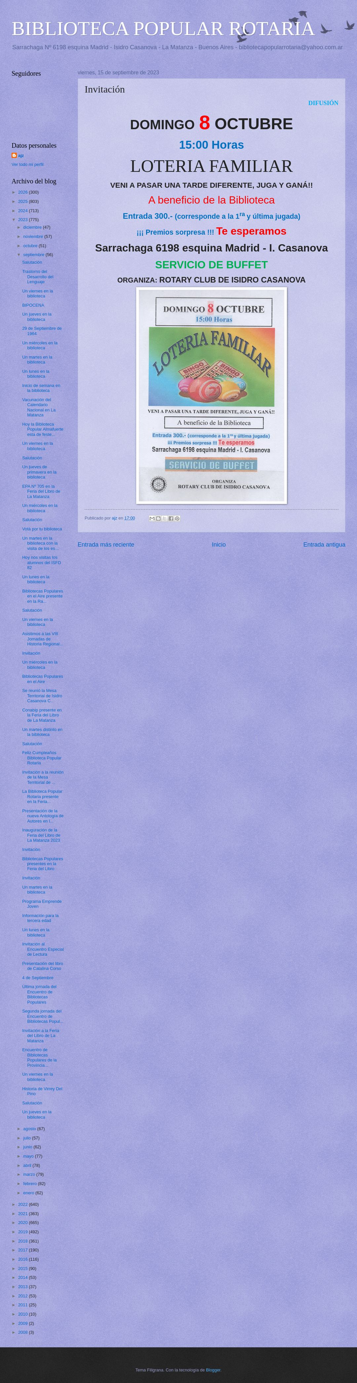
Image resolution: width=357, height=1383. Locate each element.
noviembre (33, 236)
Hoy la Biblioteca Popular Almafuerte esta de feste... (42, 429)
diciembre (33, 227)
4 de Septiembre (37, 977)
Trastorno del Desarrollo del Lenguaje (37, 276)
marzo (29, 1174)
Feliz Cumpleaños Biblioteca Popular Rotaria (41, 757)
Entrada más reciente (106, 544)
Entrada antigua (324, 544)
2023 (23, 219)
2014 (23, 1277)
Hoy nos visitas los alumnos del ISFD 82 (41, 562)
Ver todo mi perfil (28, 164)
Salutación (32, 262)
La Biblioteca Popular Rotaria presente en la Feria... (42, 796)
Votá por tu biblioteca (42, 528)
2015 (23, 1268)
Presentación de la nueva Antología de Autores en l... (42, 816)
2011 (23, 1304)
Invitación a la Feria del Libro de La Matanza (40, 1035)
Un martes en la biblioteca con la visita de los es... (40, 543)
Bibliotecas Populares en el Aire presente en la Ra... (42, 596)
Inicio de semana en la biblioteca (41, 388)
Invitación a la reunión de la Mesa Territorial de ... (42, 777)
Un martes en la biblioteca (37, 360)
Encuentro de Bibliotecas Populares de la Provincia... (39, 1057)
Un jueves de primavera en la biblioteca (39, 472)
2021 (23, 1213)
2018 (23, 1241)
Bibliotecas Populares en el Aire (42, 679)
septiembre (34, 254)
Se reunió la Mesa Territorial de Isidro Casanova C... (42, 695)
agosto (30, 1128)
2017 (23, 1250)
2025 (23, 201)
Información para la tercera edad (40, 918)
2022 (23, 1204)
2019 (23, 1231)
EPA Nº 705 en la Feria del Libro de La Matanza (41, 491)
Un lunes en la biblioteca (35, 374)
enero (29, 1192)
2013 (23, 1286)
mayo (29, 1156)
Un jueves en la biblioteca (37, 317)
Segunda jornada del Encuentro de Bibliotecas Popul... (42, 1016)
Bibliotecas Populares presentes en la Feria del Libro (42, 863)
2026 (23, 192)
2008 (23, 1332)
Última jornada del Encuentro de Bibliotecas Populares (39, 994)
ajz (21, 155)
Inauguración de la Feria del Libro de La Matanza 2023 (41, 835)
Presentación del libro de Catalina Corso (42, 966)
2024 (23, 210)
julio (27, 1137)
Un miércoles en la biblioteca (40, 345)
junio (28, 1146)
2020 (23, 1222)
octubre (31, 245)
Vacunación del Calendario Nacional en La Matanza (39, 407)
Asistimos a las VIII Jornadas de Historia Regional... (42, 638)
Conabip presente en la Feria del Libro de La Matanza (42, 715)
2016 (23, 1259)
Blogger (213, 1369)
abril (27, 1165)
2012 (23, 1295)
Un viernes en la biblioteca (37, 293)
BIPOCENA (33, 305)
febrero (30, 1183)
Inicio (219, 544)
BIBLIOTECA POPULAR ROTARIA (163, 28)
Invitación (31, 653)
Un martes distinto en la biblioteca (42, 732)
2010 (23, 1314)
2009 (23, 1323)
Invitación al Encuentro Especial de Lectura (43, 949)
